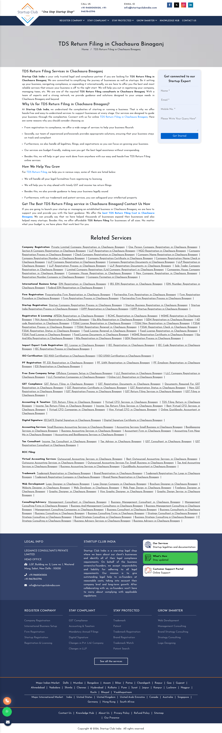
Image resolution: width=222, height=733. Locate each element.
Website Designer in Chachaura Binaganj (46, 488)
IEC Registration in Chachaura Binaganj (131, 345)
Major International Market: (47, 697)
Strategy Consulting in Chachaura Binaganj (46, 517)
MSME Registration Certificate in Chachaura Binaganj (162, 334)
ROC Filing (28, 452)
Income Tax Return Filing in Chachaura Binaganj (64, 406)
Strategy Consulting (169, 637)
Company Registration (35, 247)
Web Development (33, 484)
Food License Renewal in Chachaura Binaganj (110, 331)
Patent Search (121, 649)
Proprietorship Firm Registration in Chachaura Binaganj (77, 294)
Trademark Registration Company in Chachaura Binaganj (67, 477)
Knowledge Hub (85, 713)
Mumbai (78, 683)
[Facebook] (169, 5)
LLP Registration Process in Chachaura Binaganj (77, 266)
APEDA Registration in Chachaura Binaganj (79, 316)
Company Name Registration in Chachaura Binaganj (168, 254)
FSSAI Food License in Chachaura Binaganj (46, 334)
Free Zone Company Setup (38, 373)
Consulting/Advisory (34, 502)
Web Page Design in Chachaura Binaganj (147, 488)
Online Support (164, 570)
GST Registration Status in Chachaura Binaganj (158, 388)
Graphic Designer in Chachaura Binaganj (72, 491)
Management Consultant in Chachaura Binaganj (77, 502)
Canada (153, 697)
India (69, 697)
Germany (93, 702)
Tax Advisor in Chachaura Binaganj (120, 441)
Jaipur (145, 687)
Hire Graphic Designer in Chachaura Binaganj (126, 491)
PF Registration (31, 363)
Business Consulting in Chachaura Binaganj (59, 513)
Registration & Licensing (37, 316)
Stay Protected (123, 20)
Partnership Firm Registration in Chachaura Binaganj (145, 294)
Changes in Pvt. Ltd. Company (86, 643)
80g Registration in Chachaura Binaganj (99, 338)
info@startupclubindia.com (140, 8)
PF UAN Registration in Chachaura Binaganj (123, 363)
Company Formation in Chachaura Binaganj (113, 277)
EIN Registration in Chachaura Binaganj (82, 284)
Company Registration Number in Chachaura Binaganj (53, 258)
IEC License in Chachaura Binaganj (84, 345)
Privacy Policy (121, 713)
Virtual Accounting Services (39, 459)
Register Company (72, 20)
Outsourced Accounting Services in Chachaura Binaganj (89, 459)
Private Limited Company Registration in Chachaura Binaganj (88, 247)
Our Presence (111, 718)
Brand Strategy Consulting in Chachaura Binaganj (103, 517)
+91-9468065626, (91, 8)
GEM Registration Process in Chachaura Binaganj (153, 338)
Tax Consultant (31, 441)
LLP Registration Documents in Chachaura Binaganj (140, 266)
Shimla (68, 687)
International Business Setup (39, 284)
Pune (124, 687)
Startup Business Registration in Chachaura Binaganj (156, 305)
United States (84, 697)
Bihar (118, 683)
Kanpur (157, 687)
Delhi (66, 683)
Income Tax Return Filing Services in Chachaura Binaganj (129, 406)
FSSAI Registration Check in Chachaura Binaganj (168, 327)
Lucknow (171, 687)
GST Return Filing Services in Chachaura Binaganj (153, 391)
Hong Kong (108, 702)
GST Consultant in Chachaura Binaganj (168, 441)
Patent (117, 626)
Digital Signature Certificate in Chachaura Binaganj (133, 420)
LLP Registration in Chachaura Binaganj (112, 251)
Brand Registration (124, 637)
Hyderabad (97, 687)
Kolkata (112, 687)
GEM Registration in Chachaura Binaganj (169, 319)
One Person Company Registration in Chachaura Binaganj (162, 247)
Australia (168, 697)
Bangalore (93, 683)
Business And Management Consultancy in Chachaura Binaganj (107, 506)
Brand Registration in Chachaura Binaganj (118, 473)
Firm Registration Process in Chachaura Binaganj (90, 298)
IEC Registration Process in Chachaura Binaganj (62, 349)
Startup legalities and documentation (170, 545)
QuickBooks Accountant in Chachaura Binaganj (149, 466)
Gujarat (180, 683)
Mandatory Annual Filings (83, 632)
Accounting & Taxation (36, 402)
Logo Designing (166, 643)
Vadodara (54, 687)
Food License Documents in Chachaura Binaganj (101, 334)
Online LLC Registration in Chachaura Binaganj (135, 377)
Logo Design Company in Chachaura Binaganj (119, 484)
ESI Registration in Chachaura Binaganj (57, 366)
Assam (107, 683)
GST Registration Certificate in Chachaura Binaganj (97, 388)
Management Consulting (172, 626)
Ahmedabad (38, 687)
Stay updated (156, 557)
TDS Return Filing (37, 172)
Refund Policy (142, 713)
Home (85, 49)
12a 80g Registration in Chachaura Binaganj (117, 319)
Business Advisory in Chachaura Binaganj (156, 521)
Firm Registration (32, 294)
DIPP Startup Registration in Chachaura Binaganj (159, 309)
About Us (104, 713)
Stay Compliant (98, 20)
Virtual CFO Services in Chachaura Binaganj (131, 402)
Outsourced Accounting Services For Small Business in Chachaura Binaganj (131, 463)
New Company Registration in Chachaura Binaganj (166, 273)
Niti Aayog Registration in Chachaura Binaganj (62, 319)
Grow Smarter (147, 20)
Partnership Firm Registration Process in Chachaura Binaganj (156, 298)
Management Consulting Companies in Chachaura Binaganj (69, 509)
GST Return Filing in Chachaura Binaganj (69, 384)
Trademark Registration (126, 632)
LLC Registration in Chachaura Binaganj (139, 373)
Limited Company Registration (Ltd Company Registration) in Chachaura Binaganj (115, 269)
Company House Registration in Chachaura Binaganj (100, 273)
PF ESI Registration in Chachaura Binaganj (68, 363)
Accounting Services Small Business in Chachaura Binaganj (149, 427)
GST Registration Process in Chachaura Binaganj (94, 391)
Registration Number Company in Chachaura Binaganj (53, 277)
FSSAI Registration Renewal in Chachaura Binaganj (106, 327)
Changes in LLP (78, 649)
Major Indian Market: (48, 683)
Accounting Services (34, 427)
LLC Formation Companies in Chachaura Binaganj (76, 377)
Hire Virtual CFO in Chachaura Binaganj (133, 409)
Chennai (81, 687)
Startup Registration (34, 305)
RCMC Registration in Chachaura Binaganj (132, 316)
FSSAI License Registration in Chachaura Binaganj (102, 323)
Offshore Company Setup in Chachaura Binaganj (84, 373)
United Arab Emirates (132, 697)
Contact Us (189, 21)
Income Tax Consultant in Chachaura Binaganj (69, 441)
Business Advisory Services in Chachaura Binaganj (102, 521)
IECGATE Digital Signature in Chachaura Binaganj (72, 420)
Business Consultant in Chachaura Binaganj (132, 509)
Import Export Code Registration (42, 345)
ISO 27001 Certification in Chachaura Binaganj (124, 356)
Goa (169, 683)
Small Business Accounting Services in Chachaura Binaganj (80, 427)
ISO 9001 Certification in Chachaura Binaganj (69, 356)
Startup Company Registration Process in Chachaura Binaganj (85, 305)
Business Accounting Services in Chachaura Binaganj (91, 431)
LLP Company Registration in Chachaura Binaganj (77, 262)
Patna (129, 683)
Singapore (183, 697)
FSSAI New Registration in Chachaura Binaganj (162, 323)
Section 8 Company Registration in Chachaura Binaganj (54, 251)
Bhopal (105, 692)
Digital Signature (32, 420)
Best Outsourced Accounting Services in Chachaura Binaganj (161, 459)
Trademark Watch (123, 643)
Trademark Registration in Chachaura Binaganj (64, 473)
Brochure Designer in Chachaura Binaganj (173, 484)
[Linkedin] (190, 5)
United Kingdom (106, 697)
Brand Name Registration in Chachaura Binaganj (131, 477)
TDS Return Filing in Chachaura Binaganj (124, 117)
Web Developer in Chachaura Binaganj (96, 488)
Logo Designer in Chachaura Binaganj (67, 484)
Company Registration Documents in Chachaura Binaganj (142, 262)
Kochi (93, 692)
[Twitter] (176, 5)
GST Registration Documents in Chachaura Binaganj (129, 384)
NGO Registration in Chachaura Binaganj (162, 251)
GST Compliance (32, 384)
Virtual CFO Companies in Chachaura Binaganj (77, 409)
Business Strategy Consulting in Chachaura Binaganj (165, 517)
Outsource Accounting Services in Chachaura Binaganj (53, 463)
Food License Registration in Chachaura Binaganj (168, 331)
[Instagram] (183, 5)
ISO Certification (32, 356)
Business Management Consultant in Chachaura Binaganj (145, 502)
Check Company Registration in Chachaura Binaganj (104, 254)
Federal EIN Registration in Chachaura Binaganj (75, 288)
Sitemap (159, 713)
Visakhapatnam (123, 692)
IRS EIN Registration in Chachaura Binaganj (136, 284)
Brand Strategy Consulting (173, 632)
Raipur (158, 683)
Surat (134, 687)
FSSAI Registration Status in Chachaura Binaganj (51, 331)
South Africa (127, 702)
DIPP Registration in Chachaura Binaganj (104, 309)
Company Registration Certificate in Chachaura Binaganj (120, 258)
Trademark (28, 473)
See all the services (111, 661)
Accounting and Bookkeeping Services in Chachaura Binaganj (89, 434)
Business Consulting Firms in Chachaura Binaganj (116, 513)
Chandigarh (143, 683)
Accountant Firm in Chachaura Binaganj (148, 431)
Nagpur (185, 687)
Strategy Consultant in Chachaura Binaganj (172, 513)
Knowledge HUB (169, 21)
